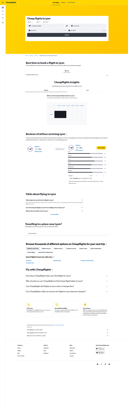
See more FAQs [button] (54, 214)
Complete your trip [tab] (71, 248)
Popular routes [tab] (83, 248)
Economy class (30, 262)
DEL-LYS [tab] (67, 71)
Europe (31, 55)
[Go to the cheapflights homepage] (12, 2)
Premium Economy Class (87, 260)
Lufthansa (37, 146)
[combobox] (30, 22)
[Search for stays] (3, 11)
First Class (28, 260)
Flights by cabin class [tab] (32, 248)
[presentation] (107, 75)
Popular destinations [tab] (95, 248)
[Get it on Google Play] (100, 348)
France (36, 55)
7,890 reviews (38, 151)
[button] (3, 2)
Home (26, 55)
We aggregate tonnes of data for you (67, 333)
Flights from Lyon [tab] (46, 248)
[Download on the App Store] (100, 352)
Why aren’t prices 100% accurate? (67, 336)
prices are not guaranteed (58, 325)
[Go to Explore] (3, 17)
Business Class (57, 260)
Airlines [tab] (46, 90)
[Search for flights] (3, 7)
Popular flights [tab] (31, 252)
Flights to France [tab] (58, 248)
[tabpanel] (66, 111)
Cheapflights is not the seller (67, 330)
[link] (101, 147)
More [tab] (87, 90)
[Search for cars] (3, 14)
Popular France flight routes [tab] (45, 252)
